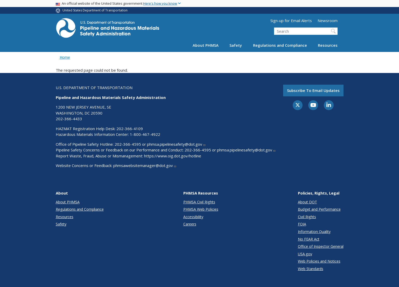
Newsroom (328, 20)
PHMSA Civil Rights (199, 201)
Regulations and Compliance (280, 45)
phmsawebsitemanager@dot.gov (145, 165)
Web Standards (310, 268)
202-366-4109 (129, 128)
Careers (189, 224)
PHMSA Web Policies (200, 209)
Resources (328, 45)
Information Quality (314, 231)
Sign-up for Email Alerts (291, 20)
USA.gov (305, 253)
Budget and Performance (319, 209)
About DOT (307, 201)
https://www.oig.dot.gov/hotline (172, 155)
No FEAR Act (308, 239)
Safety (235, 45)
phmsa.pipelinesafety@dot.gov (176, 144)
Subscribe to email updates (313, 90)
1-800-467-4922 (145, 134)
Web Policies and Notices (319, 261)
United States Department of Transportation (95, 10)
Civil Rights (307, 216)
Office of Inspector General (321, 246)
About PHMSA (206, 45)
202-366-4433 (69, 118)
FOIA (302, 224)
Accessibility (193, 216)
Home (65, 57)
